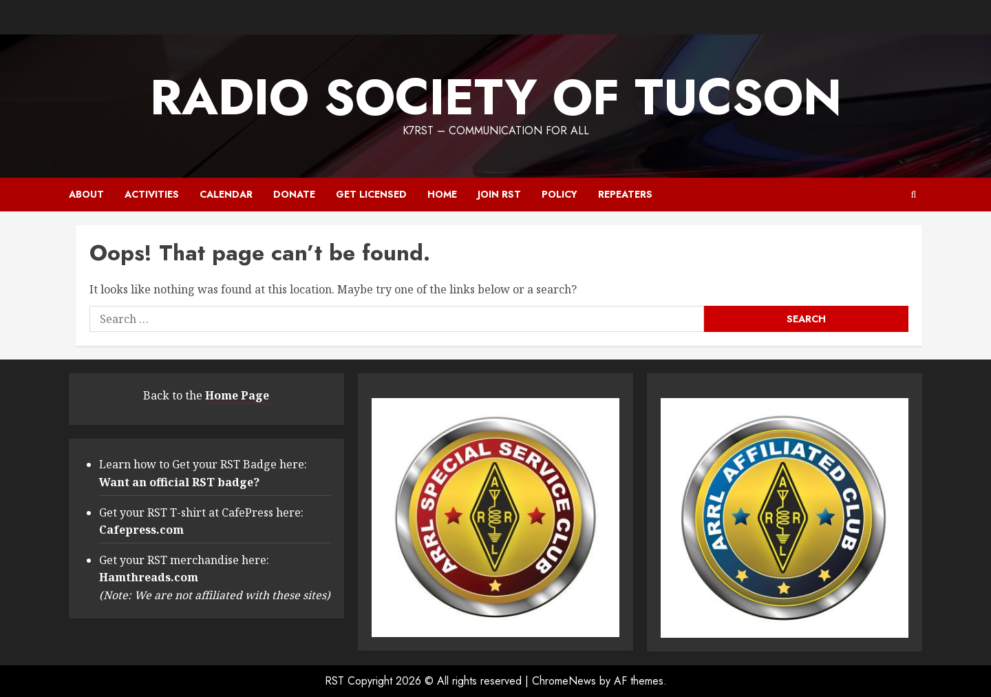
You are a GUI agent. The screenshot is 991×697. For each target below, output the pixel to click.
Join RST (499, 194)
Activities (152, 194)
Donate (294, 194)
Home (442, 194)
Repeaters (625, 194)
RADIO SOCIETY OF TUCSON (496, 97)
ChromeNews (564, 681)
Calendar (226, 194)
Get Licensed (371, 194)
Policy (559, 194)
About (86, 194)
